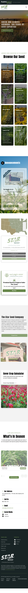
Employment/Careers (22, 578)
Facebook (5, 516)
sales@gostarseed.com (7, 508)
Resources (3, 548)
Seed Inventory (4, 539)
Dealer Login (3, 546)
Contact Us (3, 550)
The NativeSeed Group (10, 569)
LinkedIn (5, 514)
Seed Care (3, 541)
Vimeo (16, 544)
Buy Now (14, 290)
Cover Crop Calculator (5, 544)
